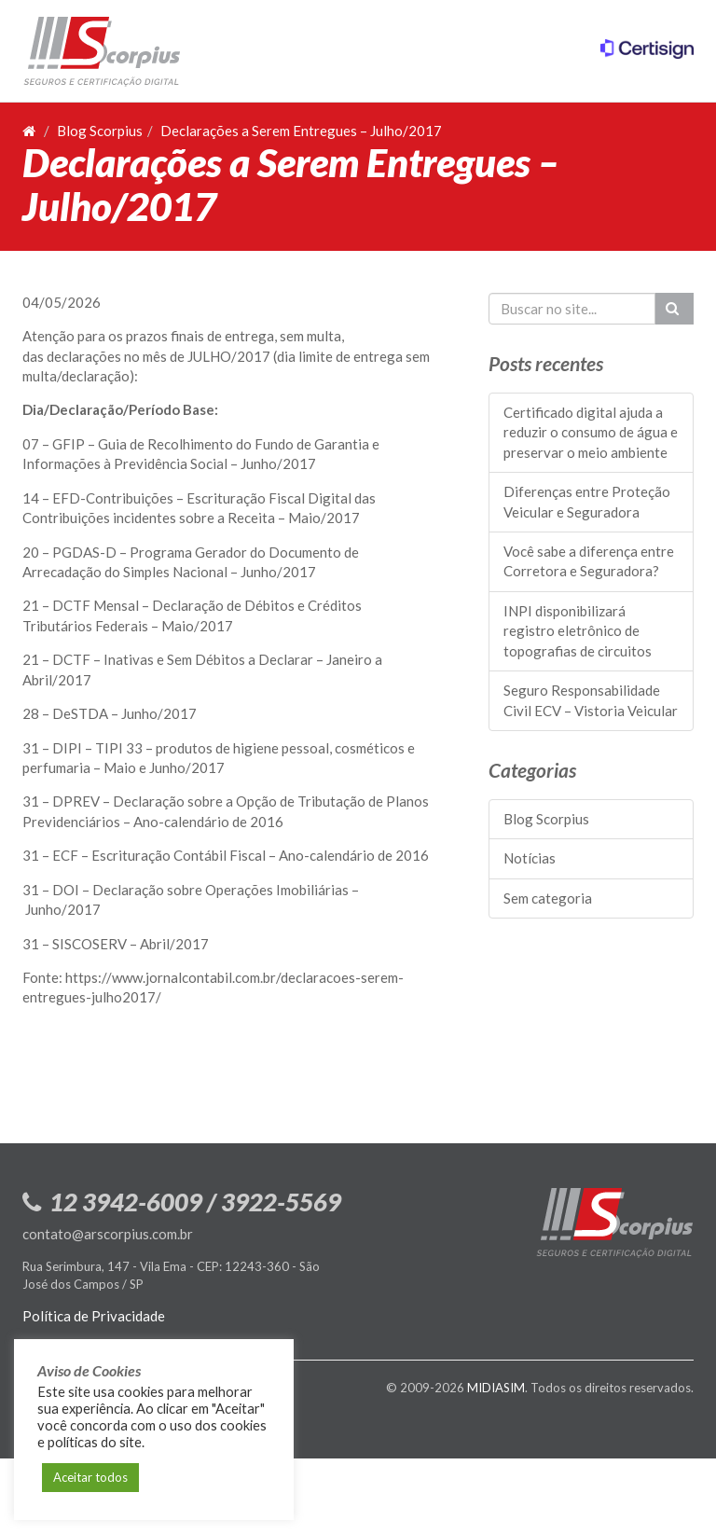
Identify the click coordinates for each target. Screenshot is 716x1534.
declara (69, 356)
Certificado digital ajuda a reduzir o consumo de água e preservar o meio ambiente (590, 432)
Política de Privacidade (93, 1315)
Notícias (529, 858)
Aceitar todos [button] (90, 1477)
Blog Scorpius (100, 130)
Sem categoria (547, 898)
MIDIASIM (496, 1387)
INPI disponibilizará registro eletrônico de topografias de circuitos (577, 630)
